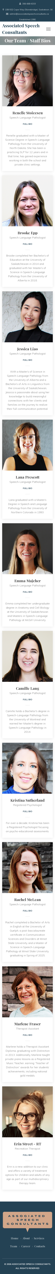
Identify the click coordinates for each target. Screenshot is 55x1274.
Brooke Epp (28, 232)
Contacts (39, 1246)
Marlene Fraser (27, 1023)
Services (39, 1238)
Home (14, 1238)
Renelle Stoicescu (27, 112)
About (26, 1238)
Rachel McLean (27, 899)
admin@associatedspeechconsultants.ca (29, 14)
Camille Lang (27, 688)
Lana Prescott (27, 477)
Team (13, 1246)
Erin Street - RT (27, 1143)
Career (25, 1246)
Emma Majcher (27, 580)
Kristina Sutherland (27, 800)
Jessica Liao (27, 348)
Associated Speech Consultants (21, 29)
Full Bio (27, 124)
